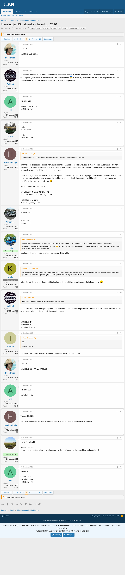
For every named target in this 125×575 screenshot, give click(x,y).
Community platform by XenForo (62, 557)
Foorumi (7, 11)
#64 (121, 123)
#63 (121, 96)
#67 (121, 235)
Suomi (5, 553)
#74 (121, 438)
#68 (121, 263)
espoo (39, 28)
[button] (25, 11)
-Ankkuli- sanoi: (28, 239)
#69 (121, 293)
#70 (121, 333)
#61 (121, 44)
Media (31, 11)
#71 (121, 359)
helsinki (53, 28)
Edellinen (7, 39)
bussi (33, 28)
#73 (121, 412)
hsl (59, 28)
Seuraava (47, 39)
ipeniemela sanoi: (28, 268)
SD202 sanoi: (27, 154)
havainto (46, 28)
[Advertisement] (63, 520)
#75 (121, 467)
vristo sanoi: (26, 298)
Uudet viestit (5, 16)
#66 (121, 208)
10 (40, 39)
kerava (65, 28)
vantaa (82, 28)
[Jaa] (117, 44)
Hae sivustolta (17, 16)
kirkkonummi (74, 28)
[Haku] (119, 11)
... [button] (36, 39)
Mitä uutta (19, 11)
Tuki (117, 553)
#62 (121, 70)
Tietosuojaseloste (108, 553)
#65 (121, 149)
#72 (121, 385)
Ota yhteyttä (95, 553)
